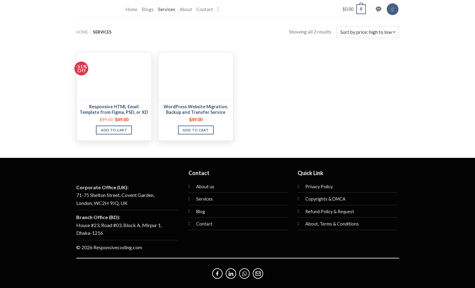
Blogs (148, 9)
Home (131, 9)
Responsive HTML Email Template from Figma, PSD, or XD (114, 109)
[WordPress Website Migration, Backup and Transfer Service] (195, 76)
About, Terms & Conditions (332, 223)
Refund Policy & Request (329, 211)
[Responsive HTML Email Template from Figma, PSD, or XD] (114, 76)
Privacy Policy (319, 186)
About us (205, 186)
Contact (204, 9)
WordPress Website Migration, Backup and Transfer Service (196, 109)
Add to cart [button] (114, 130)
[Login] (392, 9)
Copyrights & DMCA (325, 199)
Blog (200, 211)
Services (166, 9)
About (186, 9)
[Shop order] (367, 32)
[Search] (220, 9)
